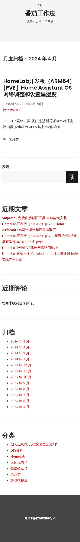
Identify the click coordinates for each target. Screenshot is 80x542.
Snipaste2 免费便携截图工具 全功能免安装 (34, 217)
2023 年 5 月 (19, 406)
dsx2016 (14, 109)
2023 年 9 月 (19, 383)
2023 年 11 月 (20, 371)
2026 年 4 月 (19, 341)
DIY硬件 (16, 450)
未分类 (14, 139)
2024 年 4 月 (19, 347)
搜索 (5, 166)
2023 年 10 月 (20, 377)
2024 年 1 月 (19, 359)
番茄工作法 (40, 13)
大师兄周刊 (19, 462)
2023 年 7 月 (19, 394)
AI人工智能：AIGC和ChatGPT (33, 444)
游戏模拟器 (19, 480)
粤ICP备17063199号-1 (40, 518)
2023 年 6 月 (19, 400)
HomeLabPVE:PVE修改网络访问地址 (30, 247)
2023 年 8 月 (19, 389)
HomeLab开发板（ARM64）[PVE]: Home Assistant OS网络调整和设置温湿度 (39, 87)
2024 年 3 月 (19, 353)
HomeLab (17, 456)
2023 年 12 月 (20, 365)
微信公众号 (19, 468)
